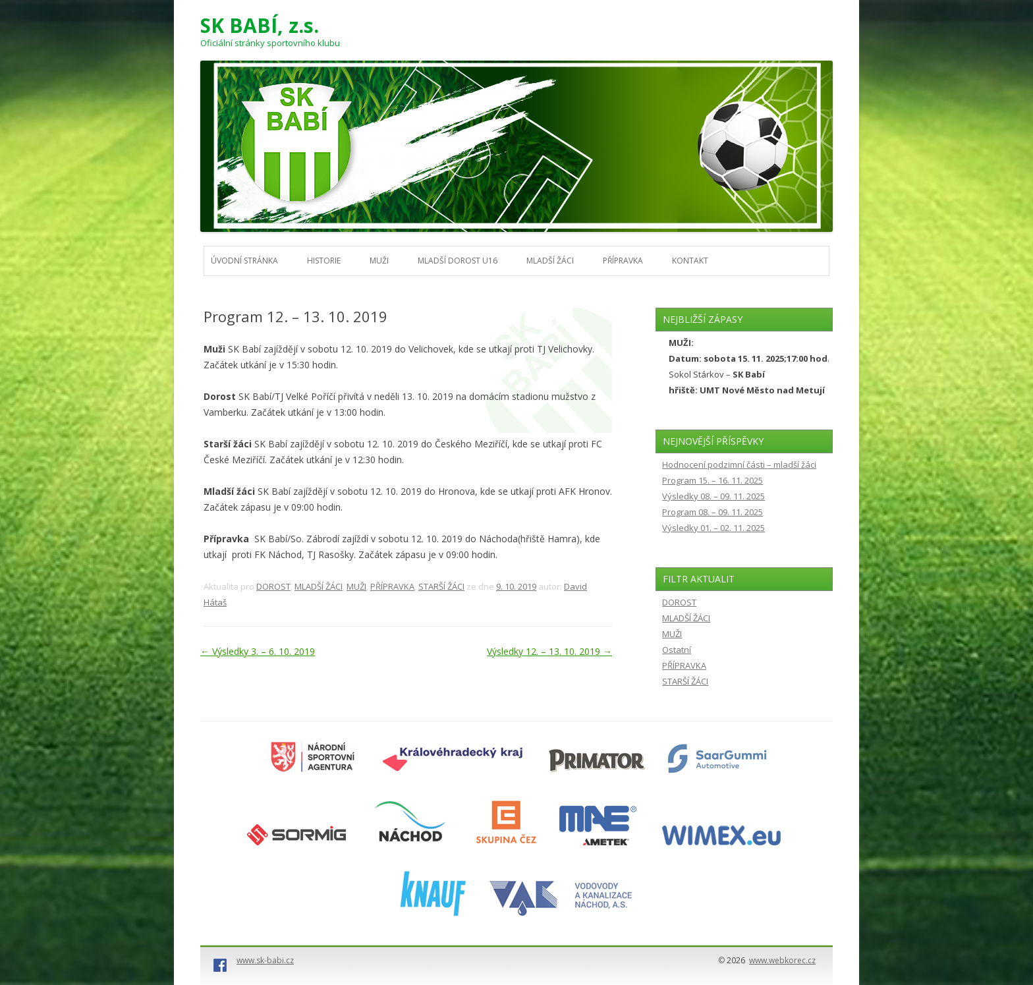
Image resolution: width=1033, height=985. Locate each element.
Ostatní (676, 650)
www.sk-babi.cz (265, 960)
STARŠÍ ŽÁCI (441, 586)
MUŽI (379, 260)
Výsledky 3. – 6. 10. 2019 (257, 651)
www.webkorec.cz (782, 960)
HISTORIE (324, 260)
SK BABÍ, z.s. (259, 26)
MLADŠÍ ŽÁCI (550, 260)
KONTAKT (690, 260)
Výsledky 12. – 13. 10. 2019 (549, 651)
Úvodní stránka (244, 260)
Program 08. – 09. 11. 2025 (712, 512)
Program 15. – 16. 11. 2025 (712, 480)
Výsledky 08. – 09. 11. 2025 (713, 496)
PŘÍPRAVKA (623, 260)
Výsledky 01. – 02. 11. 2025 (713, 528)
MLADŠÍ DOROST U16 (457, 260)
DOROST (273, 586)
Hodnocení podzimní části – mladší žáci (739, 464)
